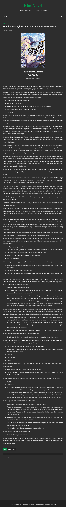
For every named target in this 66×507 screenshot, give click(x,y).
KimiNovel (33, 5)
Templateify (53, 504)
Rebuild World (7, 23)
